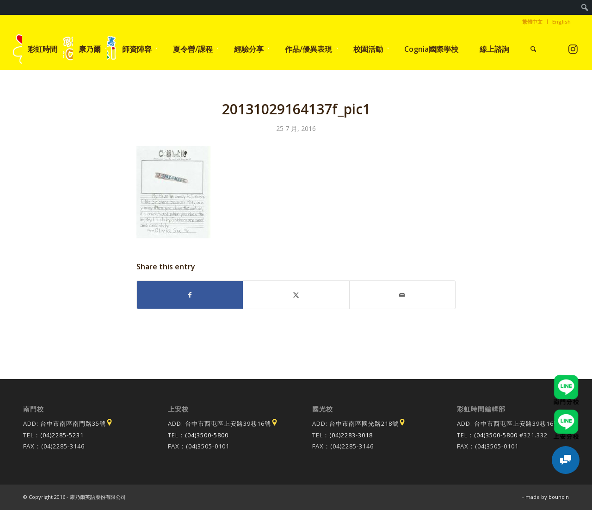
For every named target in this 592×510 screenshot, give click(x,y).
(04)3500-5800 (206, 435)
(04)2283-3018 (351, 435)
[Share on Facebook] (190, 295)
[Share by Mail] (402, 295)
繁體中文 (532, 21)
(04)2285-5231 (62, 435)
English (561, 21)
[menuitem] (585, 7)
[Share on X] (296, 295)
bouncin (559, 496)
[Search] (533, 49)
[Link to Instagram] (573, 48)
